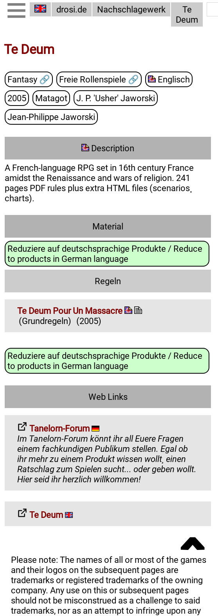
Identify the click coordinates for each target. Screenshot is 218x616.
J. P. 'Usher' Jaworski (115, 98)
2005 (16, 98)
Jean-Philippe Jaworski (51, 117)
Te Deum (187, 14)
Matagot (51, 98)
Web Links (108, 397)
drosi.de (71, 9)
